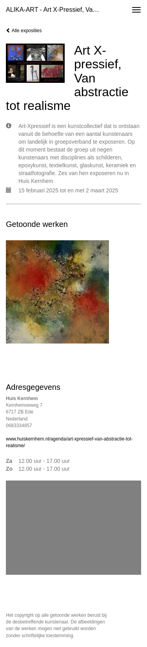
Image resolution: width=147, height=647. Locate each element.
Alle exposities (24, 30)
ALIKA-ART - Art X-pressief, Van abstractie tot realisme (56, 9)
